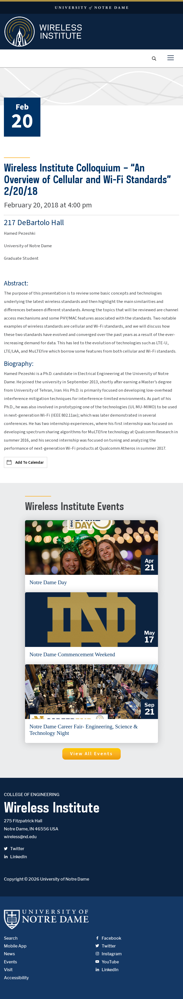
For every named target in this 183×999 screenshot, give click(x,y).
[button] (91, 754)
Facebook (108, 938)
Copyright (13, 879)
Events (10, 961)
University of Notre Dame (64, 879)
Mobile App (15, 946)
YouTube (107, 961)
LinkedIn (15, 856)
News (9, 953)
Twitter (14, 848)
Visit (8, 969)
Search (10, 938)
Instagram (108, 953)
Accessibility (16, 977)
